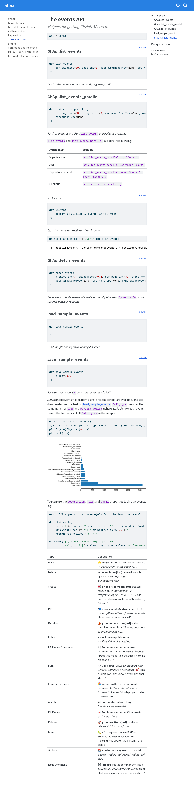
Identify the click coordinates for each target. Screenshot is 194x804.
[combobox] (185, 5)
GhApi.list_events (163, 20)
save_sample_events (165, 37)
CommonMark (159, 54)
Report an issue (160, 44)
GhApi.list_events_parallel (168, 24)
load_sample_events (165, 33)
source (143, 47)
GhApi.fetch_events (165, 28)
